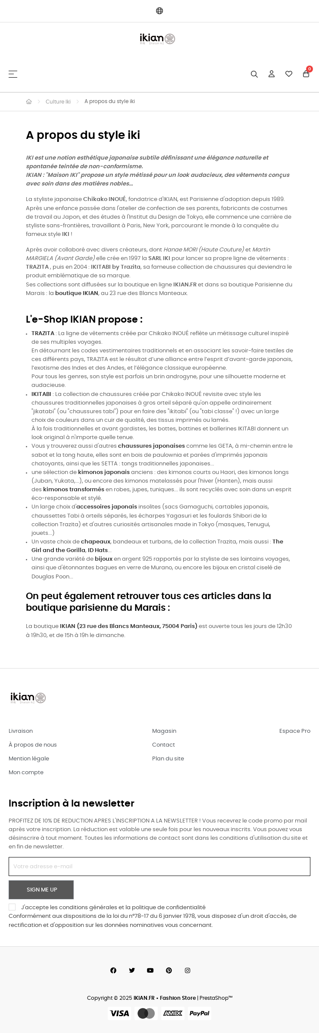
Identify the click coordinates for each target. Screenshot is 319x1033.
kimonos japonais (104, 472)
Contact (163, 745)
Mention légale (29, 759)
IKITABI (41, 394)
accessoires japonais (106, 507)
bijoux (104, 559)
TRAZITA (42, 333)
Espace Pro (294, 731)
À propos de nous (33, 745)
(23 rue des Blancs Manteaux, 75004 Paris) (129, 626)
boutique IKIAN (76, 293)
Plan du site (168, 759)
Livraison (21, 731)
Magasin (164, 731)
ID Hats (98, 550)
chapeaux (95, 542)
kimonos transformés (73, 490)
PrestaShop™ (216, 998)
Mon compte (26, 773)
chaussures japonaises (151, 446)
